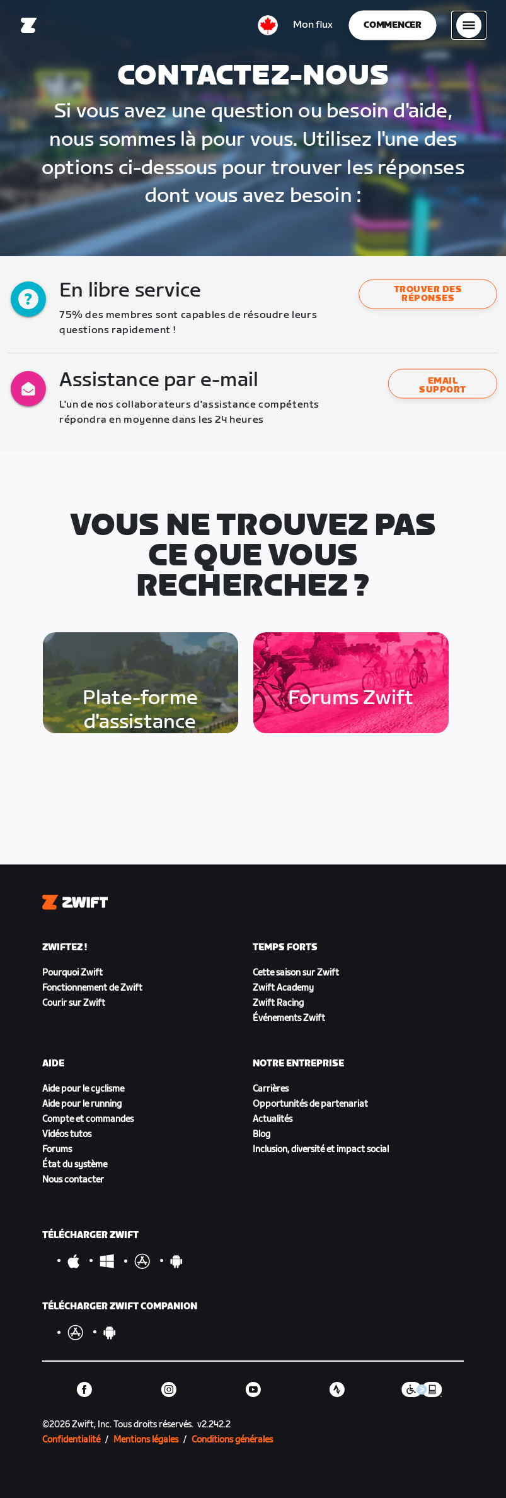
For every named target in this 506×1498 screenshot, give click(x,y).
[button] (427, 294)
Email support (442, 384)
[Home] (29, 25)
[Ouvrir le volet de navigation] (468, 25)
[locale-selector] (268, 25)
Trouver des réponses (428, 294)
